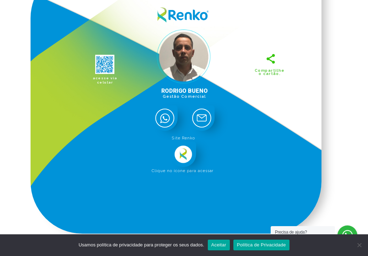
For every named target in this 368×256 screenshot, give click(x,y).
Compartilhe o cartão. (269, 72)
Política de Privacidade (261, 244)
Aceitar (218, 244)
